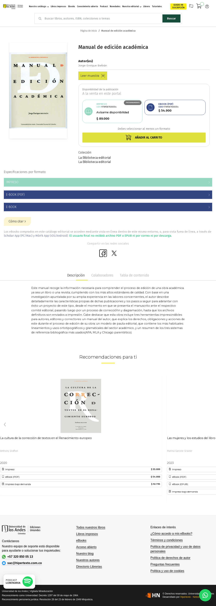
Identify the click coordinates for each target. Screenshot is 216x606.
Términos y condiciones (167, 540)
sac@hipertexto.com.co (22, 563)
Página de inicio (88, 30)
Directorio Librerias (89, 566)
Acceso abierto (86, 547)
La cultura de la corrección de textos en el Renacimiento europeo (46, 438)
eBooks (81, 540)
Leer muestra (92, 76)
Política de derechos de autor (170, 557)
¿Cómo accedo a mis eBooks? (171, 533)
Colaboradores (102, 275)
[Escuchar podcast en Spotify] (19, 581)
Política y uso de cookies (167, 571)
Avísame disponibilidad (112, 112)
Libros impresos (87, 534)
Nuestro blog (85, 553)
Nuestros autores (88, 560)
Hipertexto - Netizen (190, 597)
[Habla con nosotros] (205, 595)
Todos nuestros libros (90, 527)
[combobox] (108, 18)
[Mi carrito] (199, 6)
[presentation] (5, 424)
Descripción (76, 275)
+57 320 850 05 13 (17, 557)
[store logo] (12, 6)
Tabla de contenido (134, 275)
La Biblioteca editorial (94, 157)
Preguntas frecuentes (165, 564)
